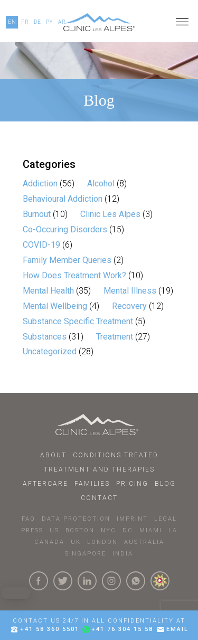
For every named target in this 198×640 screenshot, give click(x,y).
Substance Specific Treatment (78, 321)
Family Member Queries (67, 260)
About (53, 455)
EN (12, 22)
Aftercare (45, 483)
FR (25, 22)
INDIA (122, 553)
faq (28, 518)
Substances (45, 337)
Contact (99, 498)
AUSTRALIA (144, 542)
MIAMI (150, 530)
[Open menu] (182, 22)
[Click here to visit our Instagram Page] (111, 580)
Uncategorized (50, 351)
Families (92, 483)
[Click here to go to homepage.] (99, 424)
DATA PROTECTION (76, 518)
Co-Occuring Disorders (65, 229)
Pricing (132, 483)
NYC (108, 530)
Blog (165, 483)
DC (127, 530)
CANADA (49, 542)
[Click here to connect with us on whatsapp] (135, 580)
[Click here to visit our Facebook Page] (38, 580)
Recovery (129, 306)
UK (76, 542)
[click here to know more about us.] (159, 580)
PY (49, 22)
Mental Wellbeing (55, 306)
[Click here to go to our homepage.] (99, 22)
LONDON (102, 542)
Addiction (40, 183)
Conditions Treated (115, 455)
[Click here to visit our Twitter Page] (62, 580)
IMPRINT (132, 518)
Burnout (37, 214)
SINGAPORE (85, 553)
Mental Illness (129, 291)
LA (172, 530)
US (54, 530)
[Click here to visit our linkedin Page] (87, 580)
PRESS (32, 530)
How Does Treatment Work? (74, 275)
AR (62, 22)
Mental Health (48, 291)
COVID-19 (41, 245)
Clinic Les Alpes (110, 214)
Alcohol (101, 183)
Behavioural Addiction (62, 199)
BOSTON (80, 530)
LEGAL (165, 518)
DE (37, 22)
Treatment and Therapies (99, 469)
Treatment (114, 337)
